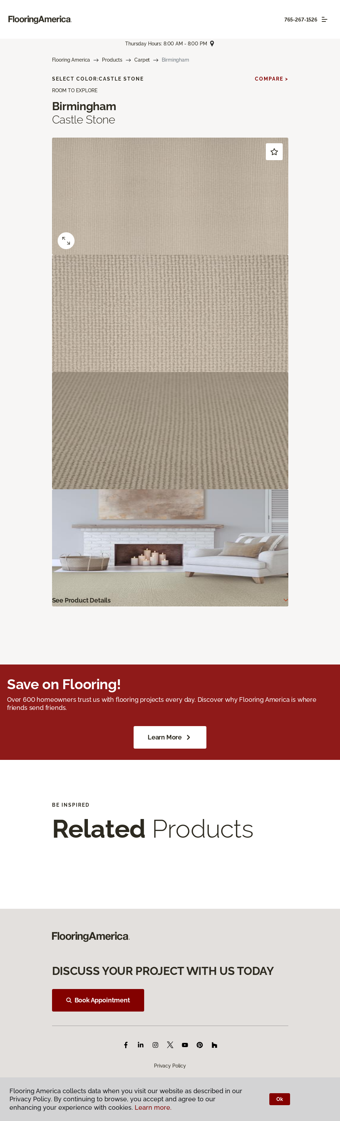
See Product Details (81, 600)
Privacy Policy (170, 1066)
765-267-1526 (300, 20)
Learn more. (153, 1107)
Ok (279, 1099)
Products (112, 60)
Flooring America (71, 60)
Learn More (170, 737)
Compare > (271, 79)
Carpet (142, 60)
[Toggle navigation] (324, 19)
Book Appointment (98, 1000)
